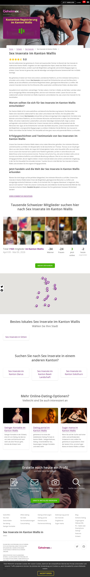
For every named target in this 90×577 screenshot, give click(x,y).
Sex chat (6, 518)
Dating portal (42, 518)
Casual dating (25, 523)
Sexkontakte (7, 521)
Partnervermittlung (44, 523)
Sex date (23, 518)
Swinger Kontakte (9, 526)
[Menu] (88, 2)
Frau (28, 33)
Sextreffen (6, 515)
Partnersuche (42, 521)
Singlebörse (59, 521)
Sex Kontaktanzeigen (27, 521)
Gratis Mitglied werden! (45, 500)
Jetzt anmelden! (68, 2)
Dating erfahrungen (44, 515)
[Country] (84, 2)
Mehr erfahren (45, 265)
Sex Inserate (59, 518)
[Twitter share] (2, 287)
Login (79, 2)
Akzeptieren (46, 573)
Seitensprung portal (62, 515)
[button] (47, 288)
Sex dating (6, 523)
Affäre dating (24, 515)
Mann (15, 33)
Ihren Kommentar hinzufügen (20, 196)
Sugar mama (59, 523)
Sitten (5, 536)
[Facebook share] (2, 290)
